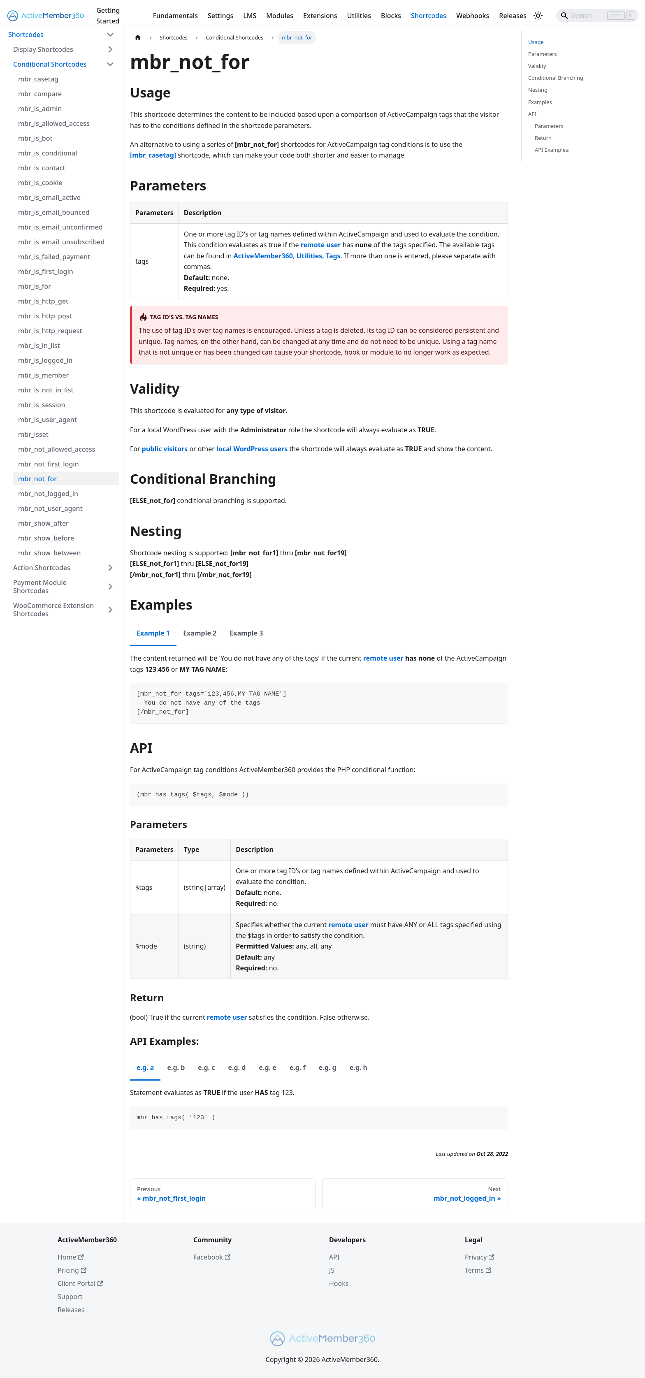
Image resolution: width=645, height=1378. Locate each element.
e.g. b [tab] (176, 1067)
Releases (513, 15)
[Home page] (138, 37)
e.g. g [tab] (327, 1067)
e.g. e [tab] (267, 1067)
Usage (536, 42)
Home (71, 1257)
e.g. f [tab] (298, 1067)
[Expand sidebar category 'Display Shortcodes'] (110, 49)
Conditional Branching (555, 77)
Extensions (320, 15)
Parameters (542, 54)
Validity (537, 66)
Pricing (72, 1270)
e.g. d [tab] (237, 1067)
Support (70, 1296)
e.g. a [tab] (145, 1067)
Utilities (359, 15)
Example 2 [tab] (199, 633)
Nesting (538, 89)
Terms (478, 1270)
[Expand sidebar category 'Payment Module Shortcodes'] (110, 586)
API (532, 114)
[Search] (597, 15)
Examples (540, 102)
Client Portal (80, 1283)
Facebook (211, 1257)
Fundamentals (175, 15)
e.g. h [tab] (358, 1067)
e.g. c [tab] (206, 1067)
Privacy (479, 1257)
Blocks (391, 15)
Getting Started (108, 16)
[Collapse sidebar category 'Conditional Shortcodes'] (110, 64)
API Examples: (552, 149)
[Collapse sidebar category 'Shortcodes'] (110, 34)
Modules (279, 15)
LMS (249, 15)
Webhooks (472, 15)
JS (331, 1270)
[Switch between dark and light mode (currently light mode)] (538, 15)
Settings (220, 15)
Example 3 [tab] (246, 633)
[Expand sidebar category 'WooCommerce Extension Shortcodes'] (110, 609)
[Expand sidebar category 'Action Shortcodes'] (110, 567)
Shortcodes (428, 15)
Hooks (338, 1283)
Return (543, 138)
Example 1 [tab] (153, 633)
